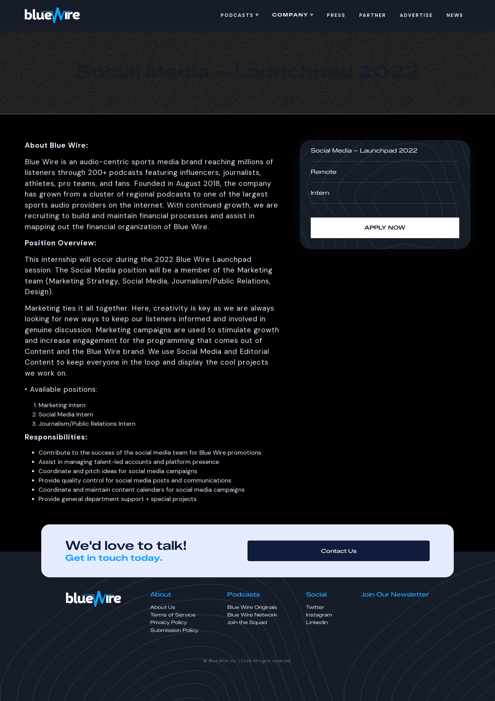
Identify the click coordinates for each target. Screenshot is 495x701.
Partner (372, 15)
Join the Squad (247, 622)
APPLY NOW (384, 227)
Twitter (315, 607)
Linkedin (317, 622)
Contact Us (338, 551)
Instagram (319, 615)
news (455, 15)
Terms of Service (173, 615)
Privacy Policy (168, 622)
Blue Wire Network (252, 615)
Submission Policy (174, 630)
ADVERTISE (416, 15)
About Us (162, 607)
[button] (239, 15)
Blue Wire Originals (252, 607)
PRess (336, 15)
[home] (52, 15)
